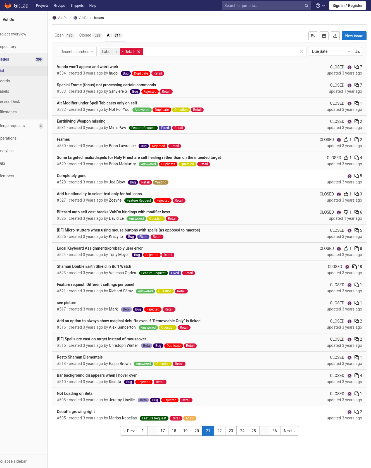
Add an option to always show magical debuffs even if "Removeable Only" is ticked (142, 321)
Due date (331, 51)
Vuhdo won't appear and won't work (101, 67)
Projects (42, 6)
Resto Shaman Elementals (93, 357)
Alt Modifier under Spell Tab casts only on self (110, 103)
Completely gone (85, 175)
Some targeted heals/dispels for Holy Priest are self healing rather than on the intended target (152, 157)
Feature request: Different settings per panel (109, 284)
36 (281, 431)
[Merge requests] (30, 126)
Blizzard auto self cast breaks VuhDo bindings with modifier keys (127, 212)
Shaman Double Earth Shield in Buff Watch (107, 266)
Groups (59, 6)
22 (226, 431)
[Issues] (31, 59)
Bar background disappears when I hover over (110, 375)
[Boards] (30, 81)
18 (357, 266)
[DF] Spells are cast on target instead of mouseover (115, 339)
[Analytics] (30, 151)
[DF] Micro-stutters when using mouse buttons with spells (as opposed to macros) (142, 230)
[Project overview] (30, 34)
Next (296, 431)
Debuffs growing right (89, 411)
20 (203, 431)
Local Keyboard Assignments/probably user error (113, 248)
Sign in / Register (347, 5)
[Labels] (30, 91)
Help (92, 6)
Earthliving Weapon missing (94, 121)
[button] (30, 461)
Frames (77, 139)
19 (192, 431)
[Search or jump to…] (267, 5)
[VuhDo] (30, 19)
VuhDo (73, 18)
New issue (354, 36)
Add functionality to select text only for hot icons (112, 194)
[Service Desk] (30, 102)
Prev (135, 431)
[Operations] (30, 138)
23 (238, 431)
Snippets (77, 6)
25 (260, 431)
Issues (112, 18)
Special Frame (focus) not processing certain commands (120, 85)
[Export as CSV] (335, 35)
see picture (80, 302)
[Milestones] (30, 112)
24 (249, 431)
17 (169, 431)
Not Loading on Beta (88, 393)
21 (215, 431)
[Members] (30, 176)
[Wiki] (30, 163)
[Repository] (30, 46)
